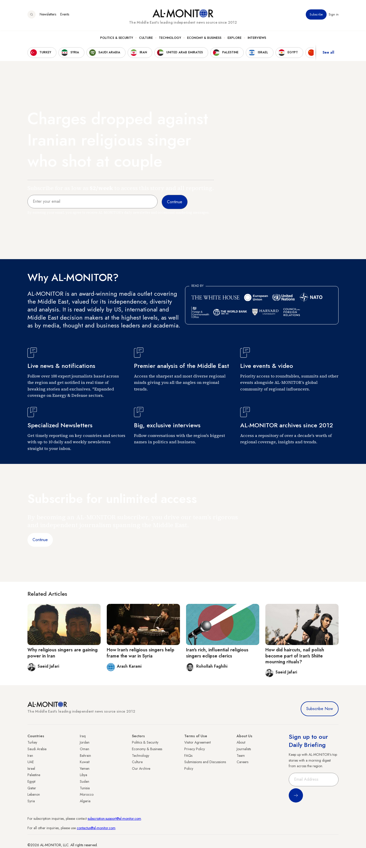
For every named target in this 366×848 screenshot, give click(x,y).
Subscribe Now (319, 709)
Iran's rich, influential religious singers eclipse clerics (217, 653)
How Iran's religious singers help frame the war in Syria (140, 653)
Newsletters (48, 15)
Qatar (31, 788)
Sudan (84, 781)
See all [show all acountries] (328, 53)
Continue (40, 540)
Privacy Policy (194, 748)
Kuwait (84, 761)
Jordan (84, 742)
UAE (30, 761)
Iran (30, 755)
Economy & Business (204, 38)
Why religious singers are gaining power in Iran (62, 653)
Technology (170, 38)
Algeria (85, 801)
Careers (242, 761)
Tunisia (85, 788)
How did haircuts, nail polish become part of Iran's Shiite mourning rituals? (294, 656)
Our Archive (141, 768)
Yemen (84, 768)
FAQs (188, 755)
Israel (31, 768)
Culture (146, 38)
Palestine (33, 774)
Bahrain (85, 755)
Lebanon (33, 794)
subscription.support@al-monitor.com (114, 818)
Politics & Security (116, 38)
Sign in (334, 15)
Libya (83, 774)
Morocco (87, 794)
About (241, 742)
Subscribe (316, 15)
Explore (234, 38)
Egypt (31, 781)
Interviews (257, 38)
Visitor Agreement (197, 742)
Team (241, 755)
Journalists (244, 748)
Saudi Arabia (37, 748)
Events (64, 15)
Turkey (32, 742)
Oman (84, 748)
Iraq (83, 736)
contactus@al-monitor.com (96, 827)
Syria (31, 801)
